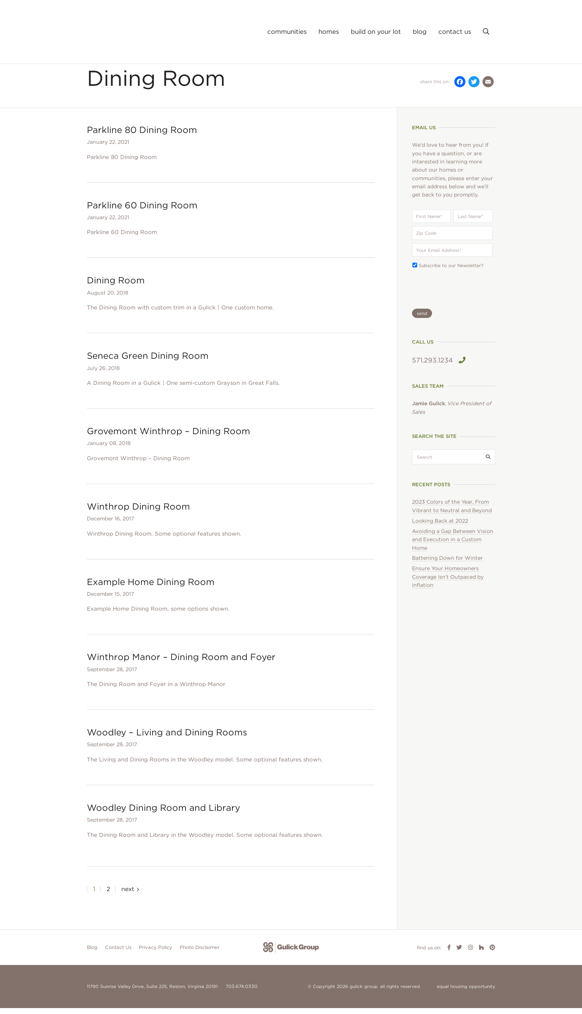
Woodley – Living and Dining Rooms (167, 738)
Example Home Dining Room (151, 587)
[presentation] (454, 292)
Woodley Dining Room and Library (163, 813)
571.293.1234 (438, 366)
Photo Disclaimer (199, 953)
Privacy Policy (155, 953)
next (127, 894)
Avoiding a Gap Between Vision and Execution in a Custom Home (452, 545)
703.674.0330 (241, 992)
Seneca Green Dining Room (148, 362)
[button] (486, 31)
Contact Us (118, 953)
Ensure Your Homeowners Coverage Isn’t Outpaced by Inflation (448, 583)
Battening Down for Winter (447, 564)
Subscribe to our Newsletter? (451, 271)
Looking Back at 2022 (440, 527)
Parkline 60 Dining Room (142, 211)
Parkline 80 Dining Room (142, 135)
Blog (92, 953)
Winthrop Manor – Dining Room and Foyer (181, 663)
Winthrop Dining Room (138, 512)
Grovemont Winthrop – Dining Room (168, 437)
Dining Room (116, 286)
